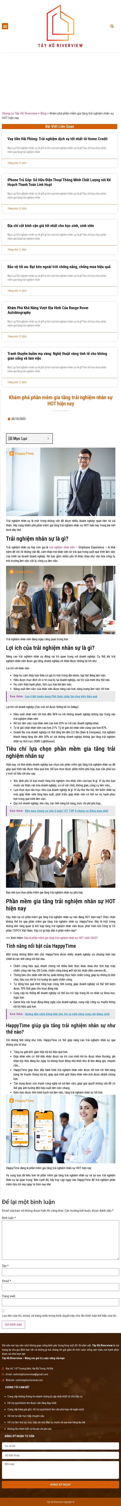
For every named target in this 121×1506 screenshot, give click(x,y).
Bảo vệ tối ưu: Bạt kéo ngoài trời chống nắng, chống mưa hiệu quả (59, 267)
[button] (5, 26)
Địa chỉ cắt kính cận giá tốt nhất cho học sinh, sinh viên (50, 225)
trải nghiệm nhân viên (62, 547)
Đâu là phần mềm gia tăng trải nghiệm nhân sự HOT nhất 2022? (61, 938)
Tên (5, 1266)
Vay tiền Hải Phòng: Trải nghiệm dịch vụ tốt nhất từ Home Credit (57, 139)
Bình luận (9, 1218)
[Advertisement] (60, 79)
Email (6, 1281)
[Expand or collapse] (48, 438)
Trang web (8, 1296)
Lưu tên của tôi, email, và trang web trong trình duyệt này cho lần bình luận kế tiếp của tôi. (59, 1315)
